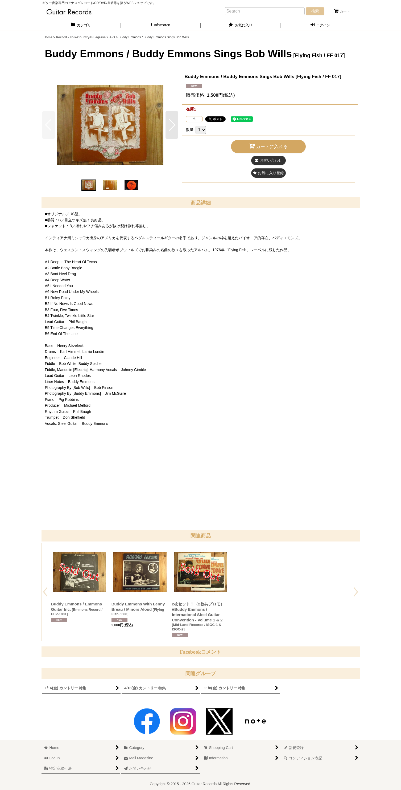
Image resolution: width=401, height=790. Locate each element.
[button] (161, 25)
